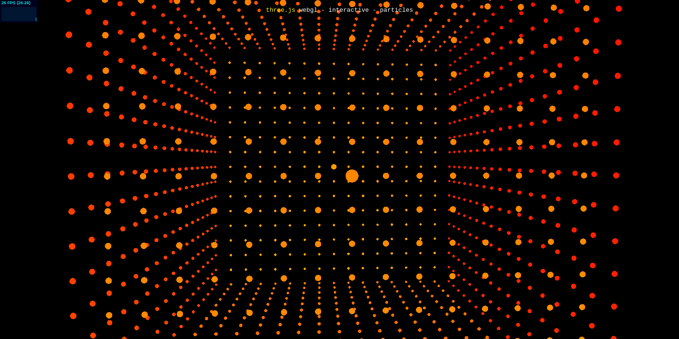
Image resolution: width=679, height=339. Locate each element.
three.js (280, 10)
